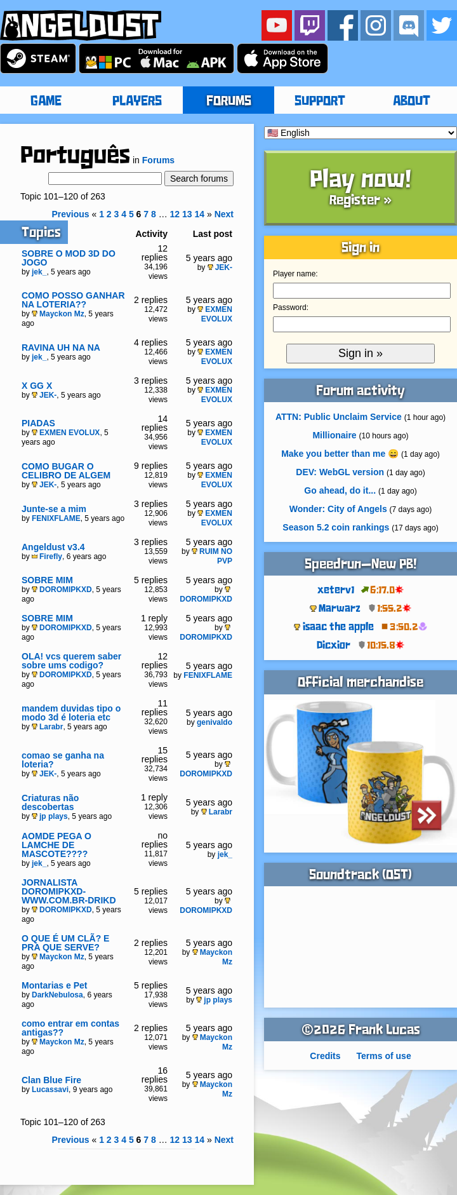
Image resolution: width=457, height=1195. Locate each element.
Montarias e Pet (54, 985)
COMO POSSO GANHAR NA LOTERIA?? (73, 299)
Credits (325, 1056)
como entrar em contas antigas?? (70, 1027)
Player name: (295, 273)
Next (224, 214)
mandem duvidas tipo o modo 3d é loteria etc (71, 712)
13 (187, 214)
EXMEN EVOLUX (214, 314)
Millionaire (334, 435)
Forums (158, 160)
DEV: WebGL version (340, 472)
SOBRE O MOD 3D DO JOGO (69, 257)
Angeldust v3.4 (53, 547)
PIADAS (38, 423)
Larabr (47, 726)
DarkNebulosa (57, 994)
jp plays (50, 816)
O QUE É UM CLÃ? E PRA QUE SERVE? (65, 942)
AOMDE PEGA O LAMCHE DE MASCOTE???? (56, 845)
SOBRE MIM (47, 580)
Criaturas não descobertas (50, 802)
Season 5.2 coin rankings (335, 527)
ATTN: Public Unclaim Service (338, 417)
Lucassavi (50, 1089)
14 (199, 214)
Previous (70, 214)
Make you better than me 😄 (340, 454)
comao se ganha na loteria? (63, 759)
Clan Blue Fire (51, 1080)
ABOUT (411, 102)
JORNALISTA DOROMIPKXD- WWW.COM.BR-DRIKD (69, 891)
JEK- (220, 267)
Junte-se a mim (54, 509)
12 (175, 214)
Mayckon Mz (58, 313)
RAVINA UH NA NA (61, 347)
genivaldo (214, 722)
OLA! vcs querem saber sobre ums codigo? (71, 660)
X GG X (37, 386)
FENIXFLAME (56, 518)
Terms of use (384, 1056)
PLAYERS (137, 102)
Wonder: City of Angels (338, 509)
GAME (46, 102)
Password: (290, 307)
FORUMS (228, 102)
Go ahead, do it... (340, 490)
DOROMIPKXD (62, 589)
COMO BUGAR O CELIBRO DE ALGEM (66, 470)
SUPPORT (320, 102)
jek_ (39, 271)
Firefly (47, 556)
